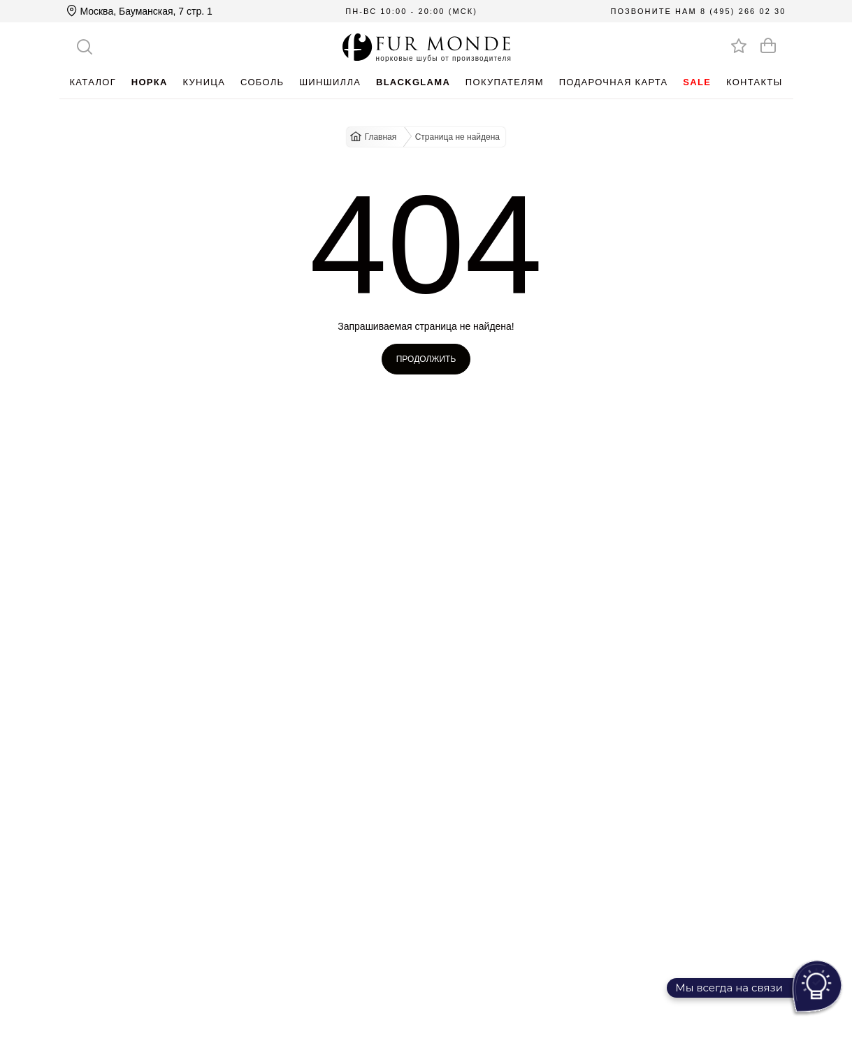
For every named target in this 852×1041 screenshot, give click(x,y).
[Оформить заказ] (768, 45)
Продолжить (426, 359)
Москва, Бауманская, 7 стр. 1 (139, 11)
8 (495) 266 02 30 (743, 11)
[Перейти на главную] (426, 47)
